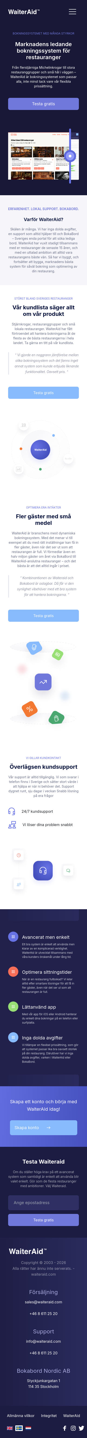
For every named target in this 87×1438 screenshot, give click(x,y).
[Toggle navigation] (72, 11)
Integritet (49, 1415)
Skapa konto (33, 1127)
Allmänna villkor (21, 1415)
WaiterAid (71, 1415)
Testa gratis (43, 103)
